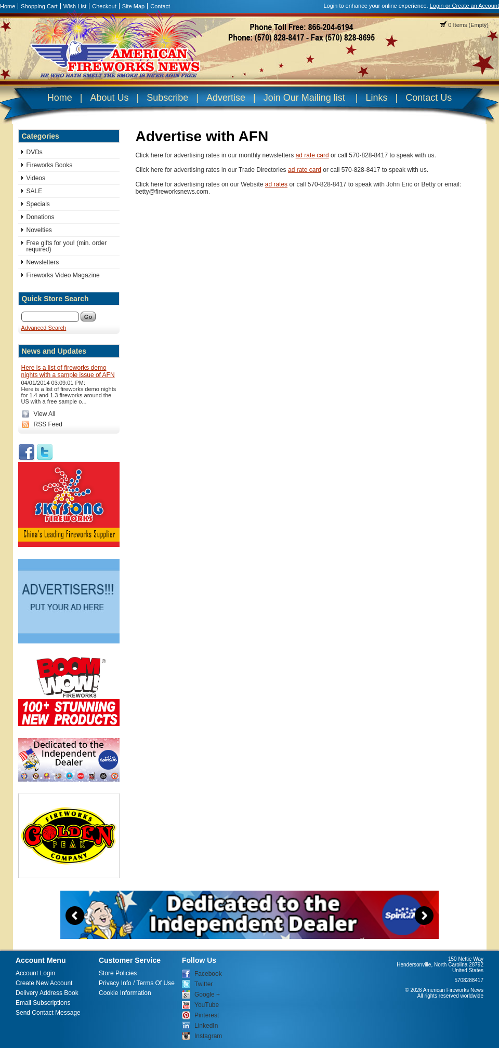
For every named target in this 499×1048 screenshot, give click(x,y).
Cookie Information (125, 993)
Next (424, 915)
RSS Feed (48, 424)
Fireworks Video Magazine (63, 275)
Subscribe (167, 97)
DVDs (35, 152)
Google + (207, 994)
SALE (35, 191)
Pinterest (206, 1015)
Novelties (39, 230)
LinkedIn (206, 1025)
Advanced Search (44, 328)
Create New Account (44, 983)
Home (7, 6)
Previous (74, 915)
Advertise (225, 97)
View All (45, 414)
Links (376, 97)
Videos (36, 178)
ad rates (276, 184)
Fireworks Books (50, 165)
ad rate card (312, 155)
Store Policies (118, 973)
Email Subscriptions (43, 1002)
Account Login (35, 973)
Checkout (104, 6)
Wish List (75, 6)
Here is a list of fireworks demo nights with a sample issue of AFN (68, 371)
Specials (38, 204)
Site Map (133, 6)
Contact (160, 6)
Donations (41, 217)
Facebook (208, 973)
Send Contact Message (48, 1012)
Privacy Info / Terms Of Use (137, 983)
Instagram (208, 1036)
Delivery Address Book (47, 993)
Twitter (203, 984)
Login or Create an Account (464, 6)
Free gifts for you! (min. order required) (67, 246)
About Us (109, 97)
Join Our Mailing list (304, 97)
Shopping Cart (39, 6)
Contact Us (428, 97)
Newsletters (43, 262)
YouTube (206, 1005)
